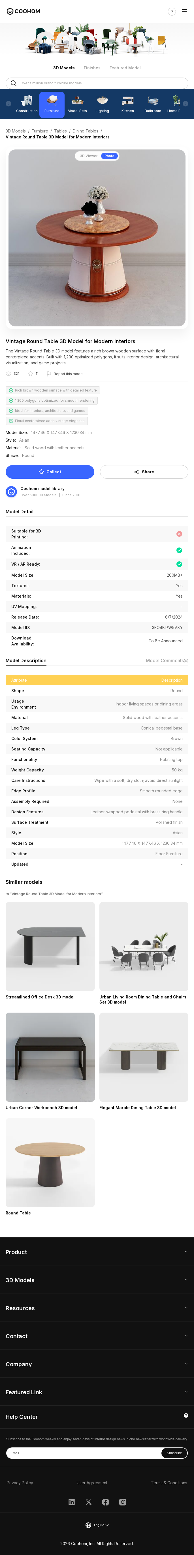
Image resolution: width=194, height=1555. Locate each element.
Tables (60, 131)
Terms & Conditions (169, 1482)
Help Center (22, 1416)
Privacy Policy (20, 1482)
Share (144, 472)
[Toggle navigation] (184, 11)
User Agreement (92, 1482)
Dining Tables (85, 131)
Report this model (69, 374)
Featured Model (125, 67)
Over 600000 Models (38, 495)
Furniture (40, 131)
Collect (50, 472)
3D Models (64, 67)
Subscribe (174, 1453)
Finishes (92, 67)
